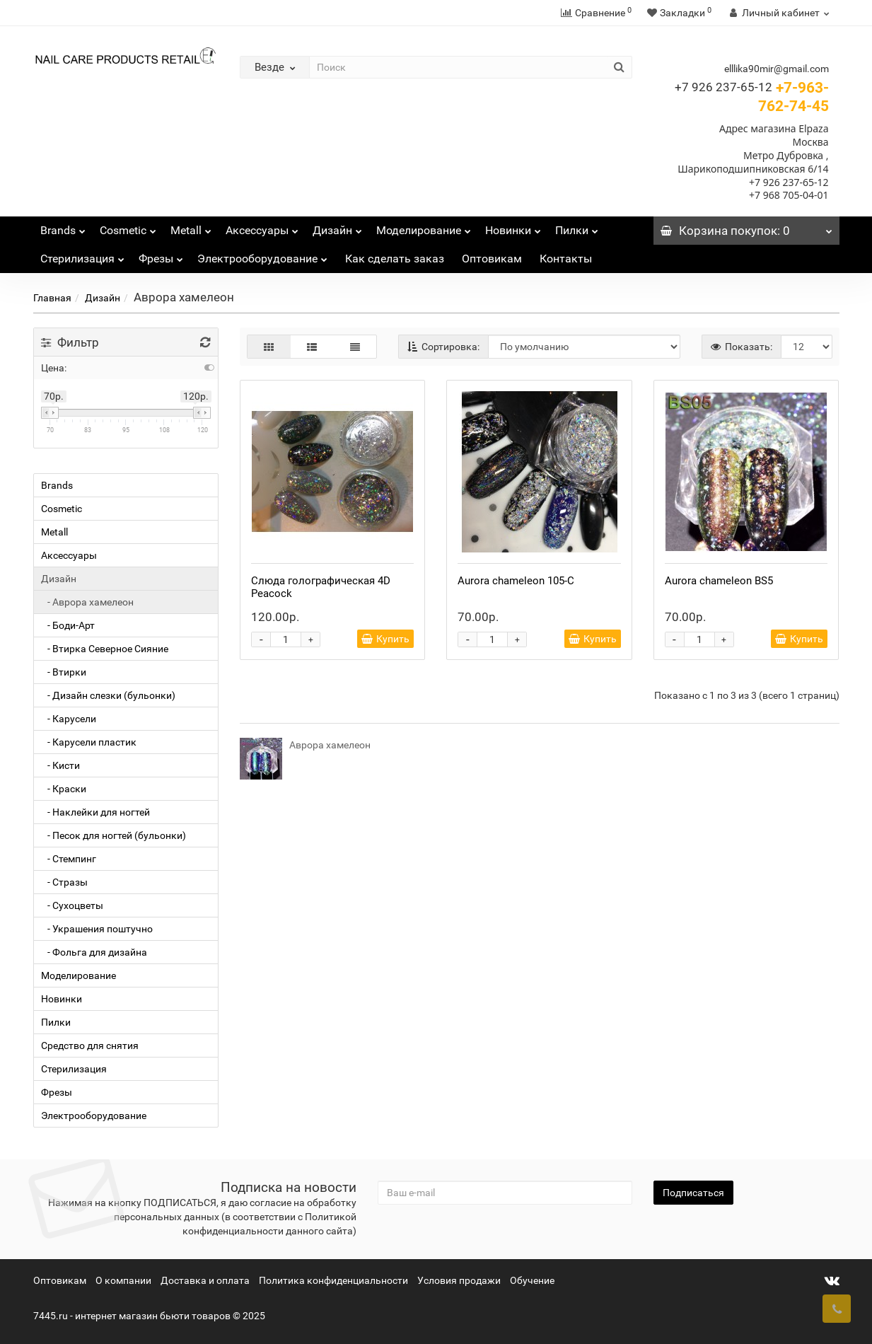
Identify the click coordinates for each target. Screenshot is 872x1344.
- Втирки (63, 672)
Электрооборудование (262, 255)
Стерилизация (82, 255)
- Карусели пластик (88, 742)
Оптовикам (492, 258)
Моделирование (423, 226)
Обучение (532, 1280)
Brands (63, 226)
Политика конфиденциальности (333, 1280)
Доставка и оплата (205, 1280)
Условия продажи (459, 1280)
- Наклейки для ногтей (95, 812)
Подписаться (693, 1192)
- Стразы (64, 882)
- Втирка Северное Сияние (104, 648)
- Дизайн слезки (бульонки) (108, 695)
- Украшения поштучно (97, 928)
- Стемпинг (68, 858)
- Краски (63, 788)
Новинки (513, 226)
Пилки (576, 226)
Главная (52, 297)
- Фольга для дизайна (94, 952)
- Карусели (68, 718)
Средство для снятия (90, 1045)
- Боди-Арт (68, 625)
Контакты (566, 258)
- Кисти (60, 765)
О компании (123, 1280)
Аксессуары (262, 226)
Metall (190, 226)
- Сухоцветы (72, 905)
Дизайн (337, 226)
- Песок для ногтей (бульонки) (113, 835)
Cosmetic (128, 226)
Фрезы (161, 255)
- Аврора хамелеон (87, 602)
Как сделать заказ (394, 258)
